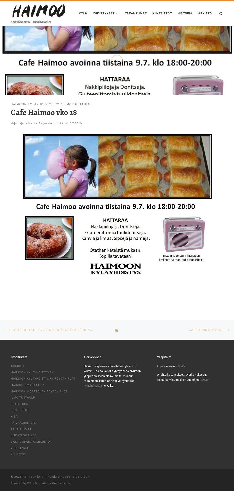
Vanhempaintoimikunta (31, 441)
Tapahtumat (21, 429)
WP (29, 483)
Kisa (14, 416)
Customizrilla (61, 483)
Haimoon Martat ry (27, 385)
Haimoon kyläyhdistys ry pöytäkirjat (43, 378)
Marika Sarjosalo (40, 123)
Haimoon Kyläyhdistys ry (32, 372)
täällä (181, 366)
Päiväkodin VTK (23, 422)
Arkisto (17, 366)
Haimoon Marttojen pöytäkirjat (39, 391)
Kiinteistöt (20, 410)
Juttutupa (19, 404)
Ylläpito (18, 454)
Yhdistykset (21, 448)
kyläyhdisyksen (94, 385)
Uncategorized (24, 435)
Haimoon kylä (33, 476)
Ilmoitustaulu (23, 397)
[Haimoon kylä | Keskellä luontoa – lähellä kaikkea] (39, 10)
